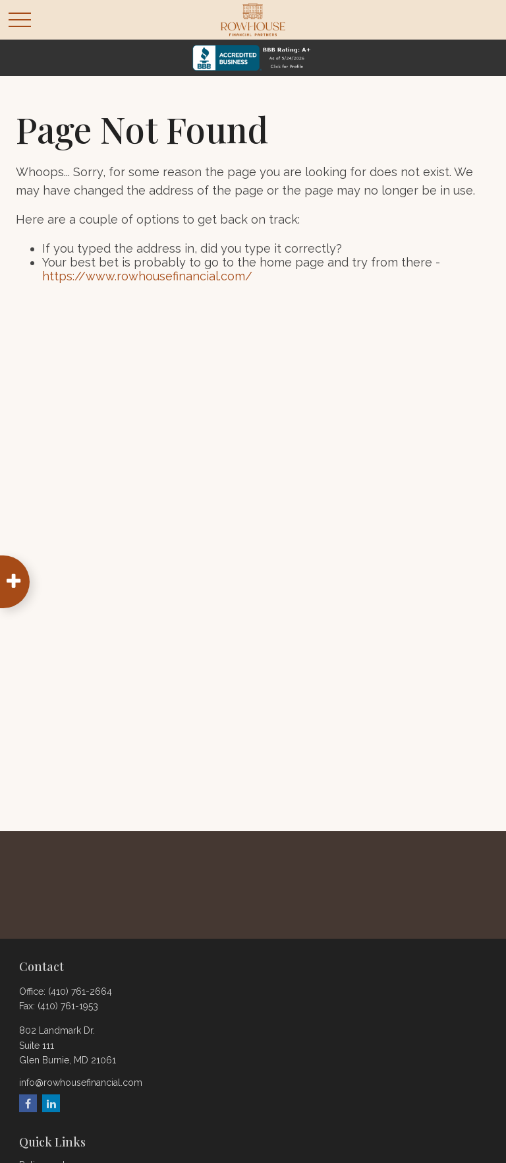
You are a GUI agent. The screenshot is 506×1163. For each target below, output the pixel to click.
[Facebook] (28, 1103)
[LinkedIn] (51, 1103)
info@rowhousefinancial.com (80, 1082)
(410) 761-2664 (80, 991)
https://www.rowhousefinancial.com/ (147, 276)
